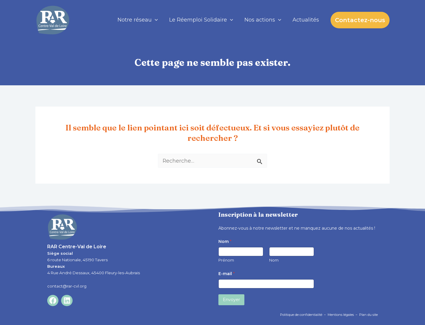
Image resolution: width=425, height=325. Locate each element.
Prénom (226, 260)
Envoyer (231, 299)
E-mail (226, 273)
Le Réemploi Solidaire (203, 19)
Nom (274, 260)
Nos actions (263, 19)
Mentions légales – (343, 315)
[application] (157, 19)
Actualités (306, 20)
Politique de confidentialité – (304, 315)
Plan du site (368, 315)
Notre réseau (140, 19)
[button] (360, 20)
